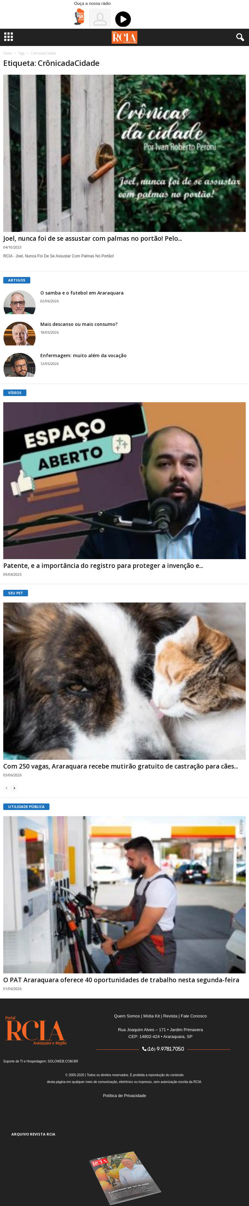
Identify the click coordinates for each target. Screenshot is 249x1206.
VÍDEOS (14, 392)
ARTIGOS (16, 280)
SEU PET (15, 592)
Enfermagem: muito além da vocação (83, 355)
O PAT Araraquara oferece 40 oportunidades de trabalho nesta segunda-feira (121, 980)
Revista (170, 1016)
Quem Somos (127, 1016)
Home (7, 53)
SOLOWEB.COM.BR (63, 1061)
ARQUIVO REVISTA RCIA (33, 1134)
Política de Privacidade (124, 1095)
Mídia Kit (151, 1016)
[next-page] (14, 788)
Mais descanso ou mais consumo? (79, 324)
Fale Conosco (194, 1016)
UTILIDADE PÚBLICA (26, 806)
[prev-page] (6, 788)
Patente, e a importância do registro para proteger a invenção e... (103, 565)
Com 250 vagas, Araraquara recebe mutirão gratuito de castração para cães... (120, 766)
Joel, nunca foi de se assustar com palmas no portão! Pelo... (92, 238)
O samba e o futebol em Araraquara (82, 293)
